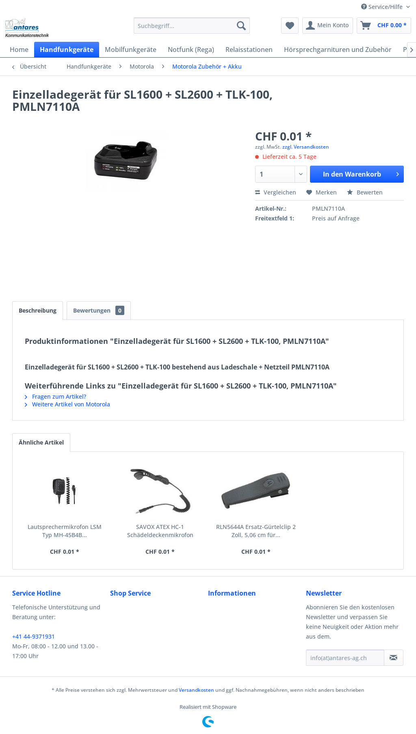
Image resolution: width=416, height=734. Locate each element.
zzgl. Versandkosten (305, 146)
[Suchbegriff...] (192, 25)
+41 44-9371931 (33, 636)
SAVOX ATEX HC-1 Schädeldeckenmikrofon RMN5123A (160, 531)
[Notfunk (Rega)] (191, 49)
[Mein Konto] (327, 25)
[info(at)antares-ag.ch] (345, 658)
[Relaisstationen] (249, 49)
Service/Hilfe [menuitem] (382, 7)
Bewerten (365, 192)
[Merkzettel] (290, 25)
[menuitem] (192, 25)
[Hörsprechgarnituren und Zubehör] (337, 49)
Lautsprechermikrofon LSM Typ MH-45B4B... (65, 531)
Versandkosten (196, 690)
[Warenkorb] (384, 25)
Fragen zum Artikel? (55, 396)
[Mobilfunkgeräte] (130, 49)
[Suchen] (241, 25)
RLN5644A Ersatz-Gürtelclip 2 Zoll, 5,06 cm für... (256, 531)
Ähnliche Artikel (41, 442)
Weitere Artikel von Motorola (67, 404)
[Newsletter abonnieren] (393, 658)
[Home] (19, 49)
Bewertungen (98, 310)
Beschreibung (37, 310)
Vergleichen (275, 192)
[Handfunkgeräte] (66, 49)
